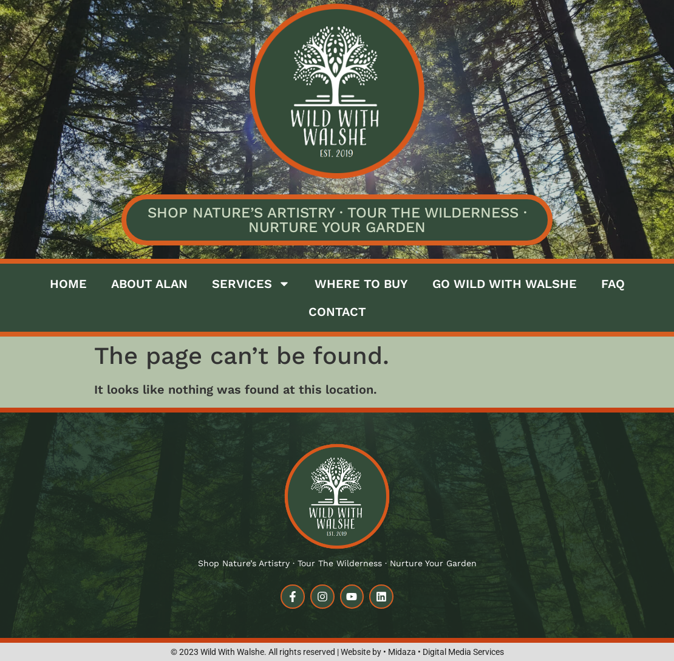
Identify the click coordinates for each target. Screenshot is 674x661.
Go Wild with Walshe (504, 283)
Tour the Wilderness (433, 212)
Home (68, 283)
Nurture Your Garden (337, 227)
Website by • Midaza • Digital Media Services (422, 652)
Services (251, 284)
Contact (337, 311)
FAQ (613, 283)
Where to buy (361, 283)
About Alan (149, 283)
